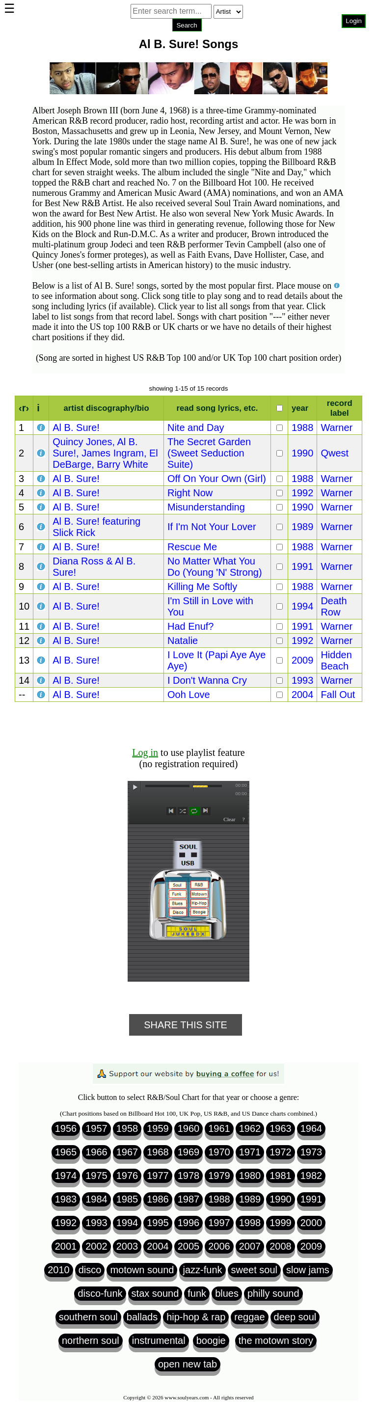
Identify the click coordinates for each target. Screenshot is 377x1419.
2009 (303, 660)
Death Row (334, 606)
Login (354, 21)
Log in (145, 752)
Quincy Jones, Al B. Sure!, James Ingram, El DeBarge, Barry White (105, 453)
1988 (303, 427)
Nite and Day (195, 427)
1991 (303, 566)
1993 (303, 680)
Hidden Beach (336, 660)
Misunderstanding (206, 507)
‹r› (24, 407)
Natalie (182, 640)
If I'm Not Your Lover (211, 526)
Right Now (190, 492)
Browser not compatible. (187, 39)
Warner (336, 427)
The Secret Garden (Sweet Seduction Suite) (209, 453)
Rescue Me (192, 546)
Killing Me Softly (202, 586)
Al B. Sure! (76, 427)
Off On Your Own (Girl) (216, 478)
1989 (303, 526)
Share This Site (185, 1024)
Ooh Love (188, 694)
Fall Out (338, 694)
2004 (303, 694)
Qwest (335, 453)
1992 (303, 492)
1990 (303, 453)
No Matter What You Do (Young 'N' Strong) (214, 567)
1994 (303, 606)
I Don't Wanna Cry (207, 680)
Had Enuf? (190, 626)
